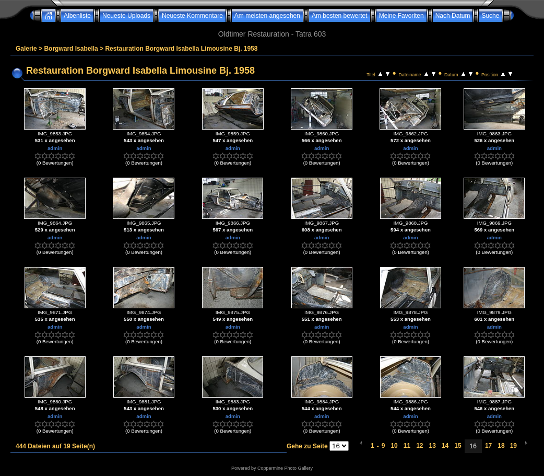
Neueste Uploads (126, 15)
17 (488, 445)
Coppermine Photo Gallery (285, 468)
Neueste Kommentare (192, 15)
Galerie (26, 48)
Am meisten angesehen (267, 15)
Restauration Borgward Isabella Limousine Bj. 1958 (181, 48)
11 (407, 445)
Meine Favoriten (401, 15)
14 (445, 445)
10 (394, 445)
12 (419, 445)
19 (513, 445)
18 (501, 445)
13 (432, 445)
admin (55, 148)
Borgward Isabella (71, 48)
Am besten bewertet (340, 15)
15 (457, 445)
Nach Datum (452, 15)
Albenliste (77, 15)
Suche (490, 15)
